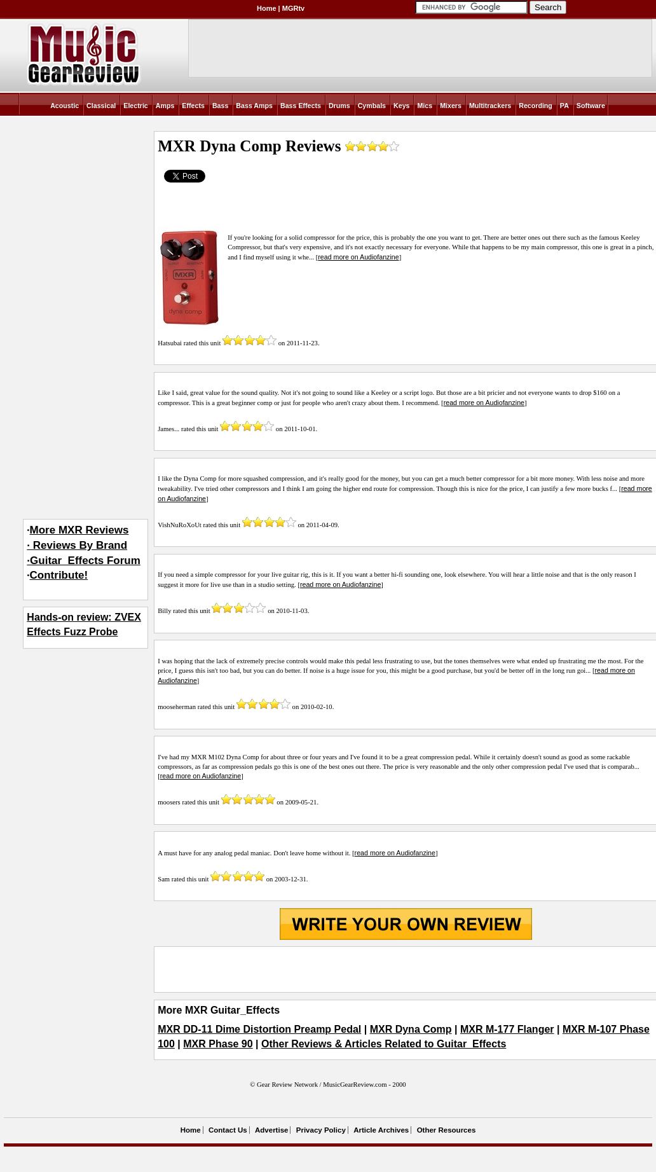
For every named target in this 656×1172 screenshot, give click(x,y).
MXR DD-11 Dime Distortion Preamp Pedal (259, 1029)
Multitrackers (490, 105)
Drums (339, 105)
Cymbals (372, 105)
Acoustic (64, 105)
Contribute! (59, 575)
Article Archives (381, 1130)
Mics (424, 105)
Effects (193, 105)
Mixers (450, 105)
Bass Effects (300, 105)
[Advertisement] (405, 970)
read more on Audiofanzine (358, 257)
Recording (535, 105)
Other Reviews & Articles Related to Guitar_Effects (383, 1043)
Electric (135, 105)
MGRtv (293, 8)
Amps (165, 105)
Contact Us (227, 1130)
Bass (220, 105)
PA (564, 105)
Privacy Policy (321, 1130)
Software (591, 105)
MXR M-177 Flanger (507, 1029)
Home (267, 8)
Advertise (271, 1130)
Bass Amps (254, 105)
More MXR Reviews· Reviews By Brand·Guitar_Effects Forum (83, 545)
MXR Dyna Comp (411, 1029)
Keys (401, 105)
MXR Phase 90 (217, 1043)
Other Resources (446, 1130)
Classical (101, 105)
